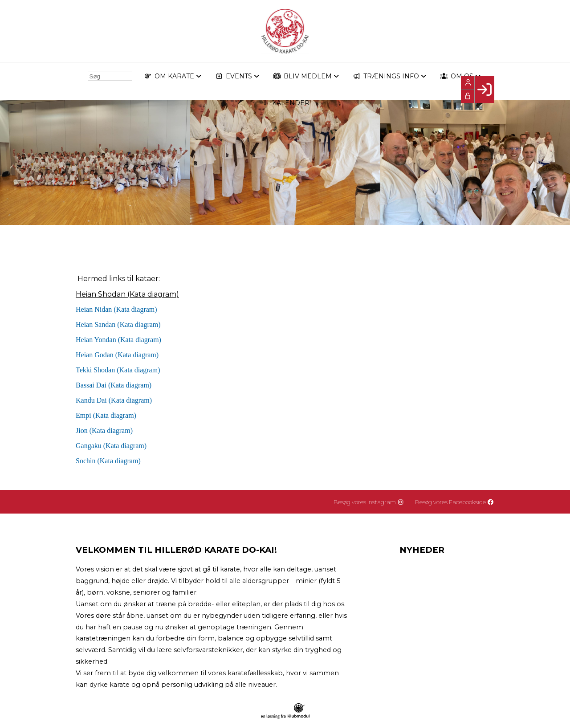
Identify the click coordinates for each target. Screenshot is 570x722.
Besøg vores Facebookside (454, 502)
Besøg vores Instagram (369, 502)
